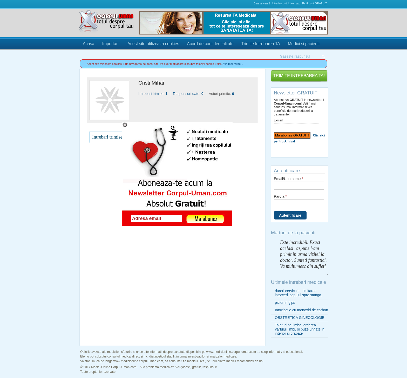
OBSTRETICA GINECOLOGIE (299, 317)
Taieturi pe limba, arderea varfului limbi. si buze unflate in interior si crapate (299, 329)
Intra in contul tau (283, 3)
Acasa (88, 44)
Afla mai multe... (232, 63)
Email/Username (288, 179)
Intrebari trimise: (152, 94)
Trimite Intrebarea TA (260, 44)
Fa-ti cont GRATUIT (314, 3)
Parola (280, 196)
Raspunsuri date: (188, 94)
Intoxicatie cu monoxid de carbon (301, 310)
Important (111, 44)
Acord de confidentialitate (210, 44)
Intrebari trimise (107, 137)
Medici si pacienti (304, 44)
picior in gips (285, 302)
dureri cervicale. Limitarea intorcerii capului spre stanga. (298, 293)
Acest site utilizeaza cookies (153, 44)
